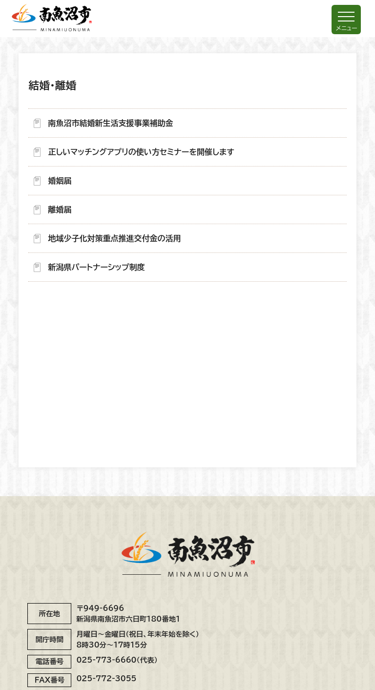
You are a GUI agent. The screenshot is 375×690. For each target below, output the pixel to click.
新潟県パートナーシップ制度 (96, 267)
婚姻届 (59, 181)
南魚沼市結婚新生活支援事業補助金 (110, 123)
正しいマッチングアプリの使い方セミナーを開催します (141, 152)
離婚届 (59, 209)
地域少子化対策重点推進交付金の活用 (114, 238)
